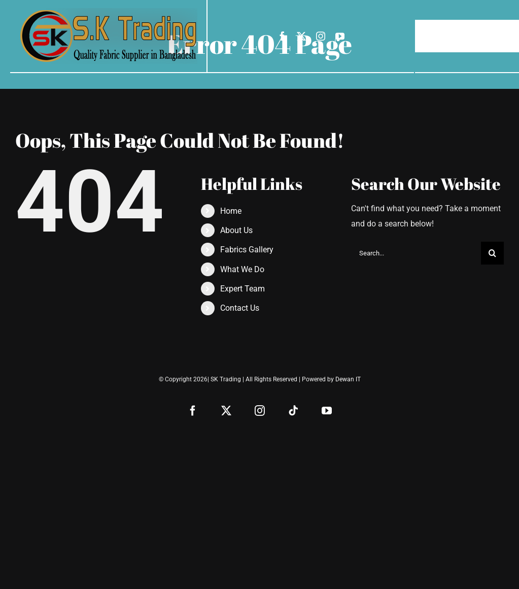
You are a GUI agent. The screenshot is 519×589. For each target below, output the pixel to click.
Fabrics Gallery (246, 249)
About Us (236, 230)
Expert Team (242, 288)
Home (230, 211)
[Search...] (416, 253)
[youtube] (339, 36)
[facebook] (282, 36)
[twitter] (301, 36)
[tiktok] (293, 411)
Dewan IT (348, 379)
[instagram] (320, 36)
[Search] (492, 253)
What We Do (242, 269)
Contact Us (239, 308)
